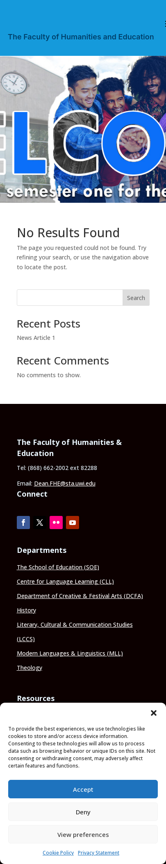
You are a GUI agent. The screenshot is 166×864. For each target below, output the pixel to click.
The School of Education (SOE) (58, 567)
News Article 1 (36, 337)
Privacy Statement (98, 852)
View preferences (83, 834)
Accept (83, 789)
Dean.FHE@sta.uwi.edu (65, 483)
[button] (154, 713)
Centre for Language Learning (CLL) (65, 581)
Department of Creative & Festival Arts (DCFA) (80, 596)
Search (136, 298)
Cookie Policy (58, 852)
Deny (83, 812)
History (26, 610)
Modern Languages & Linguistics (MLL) (70, 653)
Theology (29, 667)
